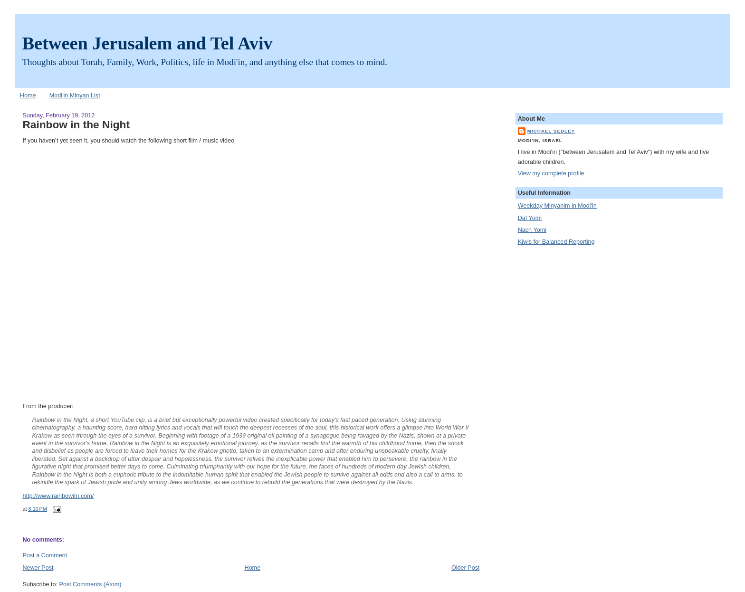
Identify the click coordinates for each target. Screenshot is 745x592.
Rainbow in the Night (76, 124)
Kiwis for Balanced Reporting (556, 242)
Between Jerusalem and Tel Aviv (147, 43)
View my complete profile (551, 173)
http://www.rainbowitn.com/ (58, 496)
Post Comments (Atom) (90, 584)
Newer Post (37, 567)
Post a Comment (44, 555)
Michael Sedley (551, 131)
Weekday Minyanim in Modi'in (557, 205)
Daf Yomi (530, 218)
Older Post (465, 567)
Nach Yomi (532, 230)
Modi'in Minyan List (74, 95)
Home (28, 95)
